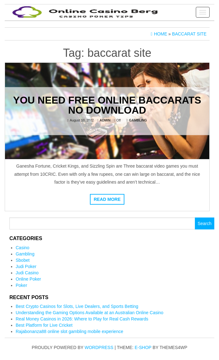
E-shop (143, 347)
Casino (22, 247)
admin (105, 120)
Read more (107, 199)
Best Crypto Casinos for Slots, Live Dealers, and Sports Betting (77, 306)
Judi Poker (26, 266)
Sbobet (22, 260)
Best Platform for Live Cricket (44, 325)
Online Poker (28, 279)
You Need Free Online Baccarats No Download (107, 105)
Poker (21, 285)
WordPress (99, 347)
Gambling (138, 120)
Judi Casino (27, 272)
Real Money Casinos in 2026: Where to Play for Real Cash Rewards (82, 318)
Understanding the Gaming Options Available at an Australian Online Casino (89, 312)
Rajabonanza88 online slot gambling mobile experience (69, 331)
